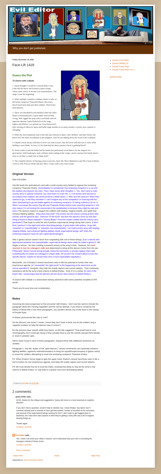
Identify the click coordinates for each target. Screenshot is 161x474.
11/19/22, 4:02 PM (23, 427)
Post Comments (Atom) (33, 460)
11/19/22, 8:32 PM (23, 445)
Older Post (95, 456)
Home (56, 456)
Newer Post (18, 456)
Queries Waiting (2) (120, 63)
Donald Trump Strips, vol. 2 (123, 70)
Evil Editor (20, 435)
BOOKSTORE (116, 77)
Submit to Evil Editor (120, 60)
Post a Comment (23, 450)
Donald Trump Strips (120, 66)
